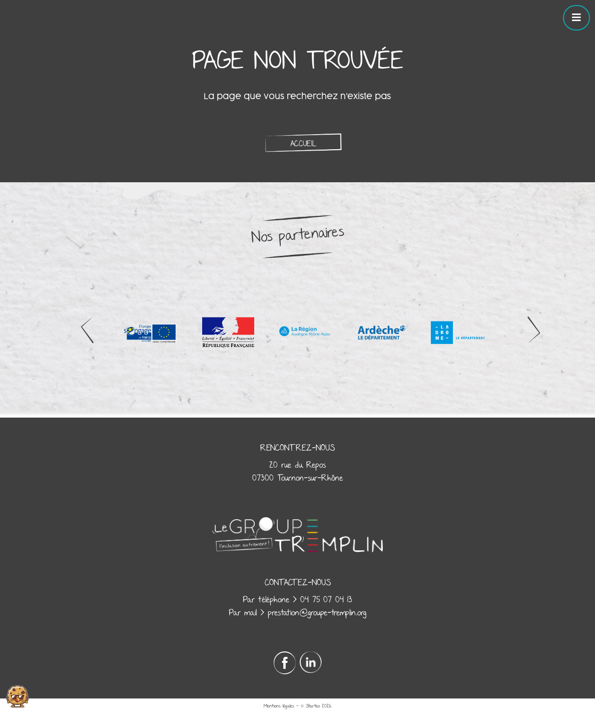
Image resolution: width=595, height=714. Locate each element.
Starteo (313, 705)
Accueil (303, 143)
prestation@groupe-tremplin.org (317, 613)
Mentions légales (279, 705)
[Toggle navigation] (576, 18)
